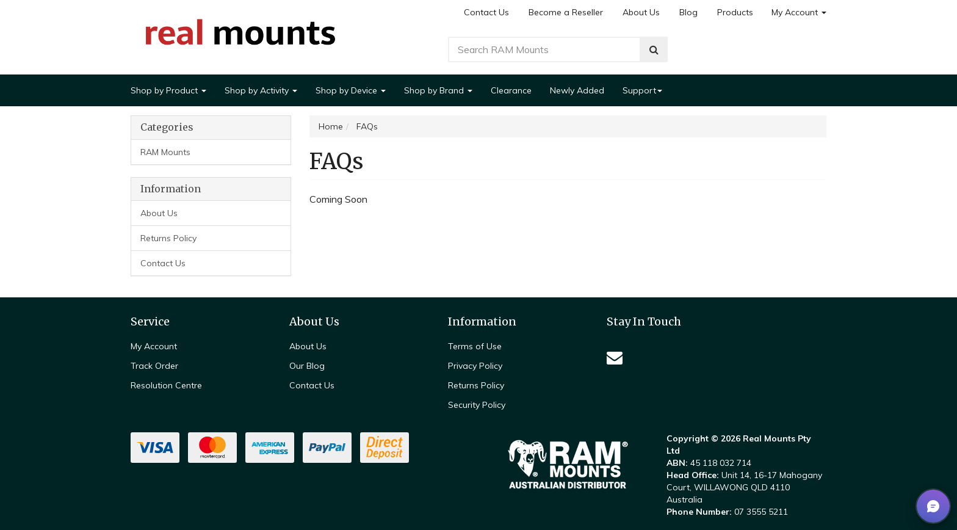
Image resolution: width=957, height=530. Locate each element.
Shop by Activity (261, 90)
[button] (933, 506)
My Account (798, 12)
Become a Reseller (566, 12)
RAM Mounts (165, 152)
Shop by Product (168, 90)
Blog (688, 12)
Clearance (511, 90)
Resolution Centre (166, 385)
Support (642, 90)
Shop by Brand (438, 90)
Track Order (154, 365)
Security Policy (476, 404)
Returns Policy (168, 238)
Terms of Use (475, 346)
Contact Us (486, 12)
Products (735, 12)
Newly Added (577, 90)
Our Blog (307, 365)
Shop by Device (351, 90)
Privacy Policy (475, 365)
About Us (641, 12)
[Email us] (615, 357)
